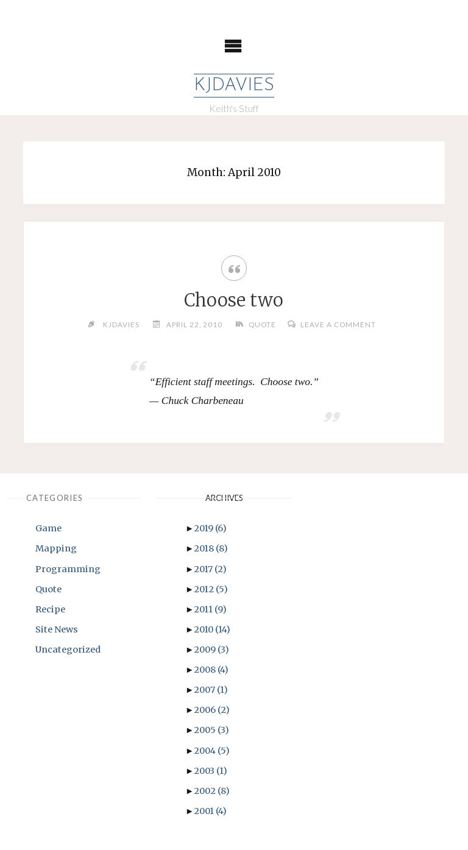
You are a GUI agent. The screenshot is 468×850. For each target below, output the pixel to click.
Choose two (233, 300)
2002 (212, 790)
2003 (210, 770)
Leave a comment (338, 324)
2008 (211, 669)
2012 (211, 589)
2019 (210, 528)
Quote (262, 324)
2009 (211, 649)
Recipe (50, 609)
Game (48, 528)
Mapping (56, 548)
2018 (211, 548)
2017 (210, 569)
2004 (212, 750)
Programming (68, 569)
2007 (211, 689)
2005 (211, 729)
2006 (212, 709)
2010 (212, 629)
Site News (56, 629)
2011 (210, 609)
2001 (210, 811)
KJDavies (234, 85)
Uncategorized (68, 649)
